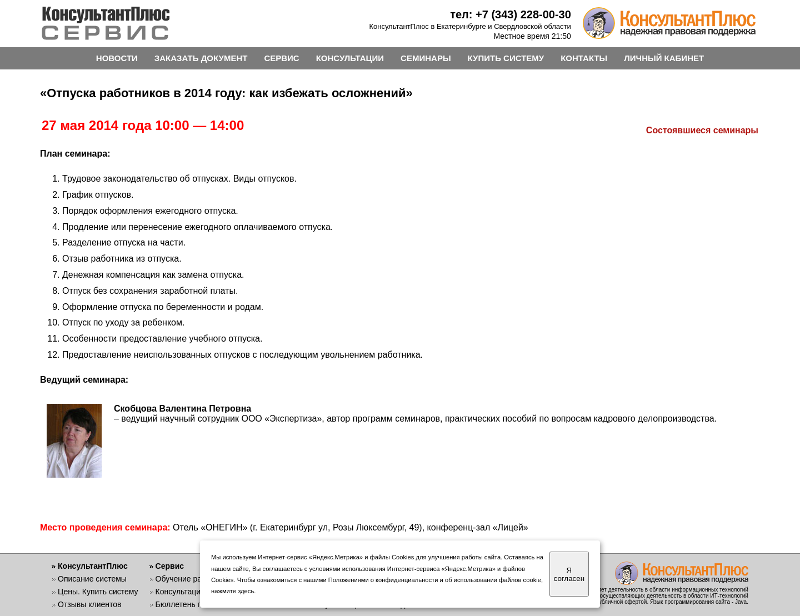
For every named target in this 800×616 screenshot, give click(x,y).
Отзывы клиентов (89, 604)
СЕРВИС (281, 58)
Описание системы (92, 578)
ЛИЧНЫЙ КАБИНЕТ (664, 58)
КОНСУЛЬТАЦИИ (350, 58)
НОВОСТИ (117, 58)
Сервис (170, 566)
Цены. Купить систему (98, 591)
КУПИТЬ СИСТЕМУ (506, 58)
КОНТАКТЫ (584, 58)
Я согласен (569, 574)
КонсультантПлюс (93, 566)
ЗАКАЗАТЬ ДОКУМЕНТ (201, 58)
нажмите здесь (232, 591)
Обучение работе (187, 578)
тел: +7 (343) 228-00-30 (510, 14)
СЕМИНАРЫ (426, 58)
